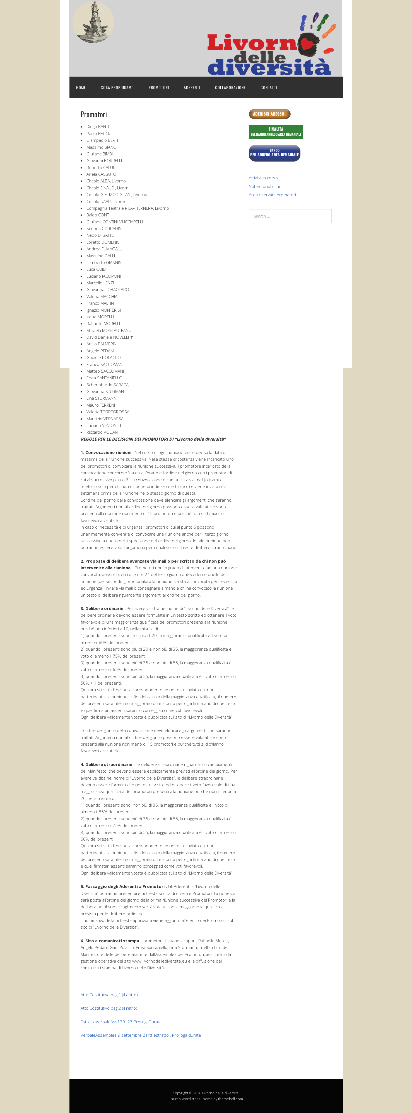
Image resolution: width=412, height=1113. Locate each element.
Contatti (269, 87)
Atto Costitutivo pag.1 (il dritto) (109, 994)
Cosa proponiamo (117, 87)
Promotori (159, 87)
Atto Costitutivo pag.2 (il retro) (109, 1008)
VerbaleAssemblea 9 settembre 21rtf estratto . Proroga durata (141, 1035)
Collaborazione (230, 87)
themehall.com (230, 1098)
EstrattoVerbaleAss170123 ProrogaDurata (121, 1021)
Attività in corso (263, 177)
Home (81, 87)
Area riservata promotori (272, 194)
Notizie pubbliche (265, 186)
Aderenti (192, 87)
